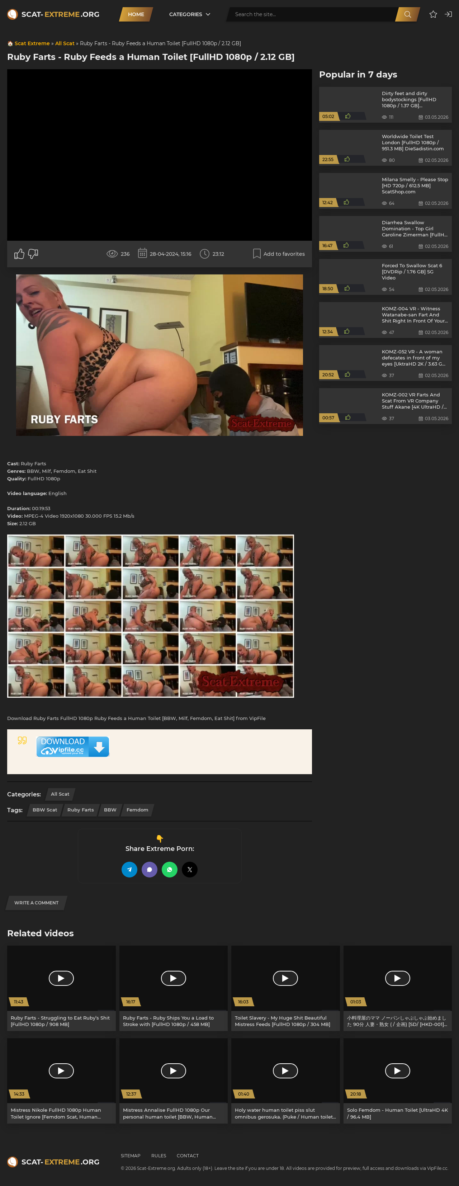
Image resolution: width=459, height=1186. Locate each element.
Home (136, 14)
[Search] (407, 14)
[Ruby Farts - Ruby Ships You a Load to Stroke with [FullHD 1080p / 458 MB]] (173, 988)
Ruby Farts (80, 810)
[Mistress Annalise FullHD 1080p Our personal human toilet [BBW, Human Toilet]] (173, 1081)
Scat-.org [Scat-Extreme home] (60, 14)
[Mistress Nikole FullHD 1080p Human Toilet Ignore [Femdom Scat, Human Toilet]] (61, 1081)
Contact (188, 1155)
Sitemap (131, 1155)
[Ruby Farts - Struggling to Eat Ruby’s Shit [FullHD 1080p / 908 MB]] (61, 988)
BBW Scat (45, 810)
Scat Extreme (32, 43)
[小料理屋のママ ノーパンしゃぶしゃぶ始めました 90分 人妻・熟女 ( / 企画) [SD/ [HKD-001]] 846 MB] (398, 988)
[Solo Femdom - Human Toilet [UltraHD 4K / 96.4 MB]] (398, 1081)
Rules (158, 1155)
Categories (185, 14)
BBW (110, 810)
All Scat (65, 43)
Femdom (137, 810)
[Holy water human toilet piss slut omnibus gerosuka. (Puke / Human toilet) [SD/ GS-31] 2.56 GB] (285, 1081)
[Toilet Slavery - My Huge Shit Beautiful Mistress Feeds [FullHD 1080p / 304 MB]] (285, 988)
